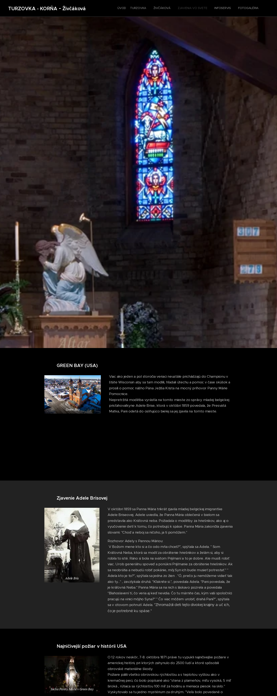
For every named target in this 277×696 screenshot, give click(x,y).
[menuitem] (222, 8)
